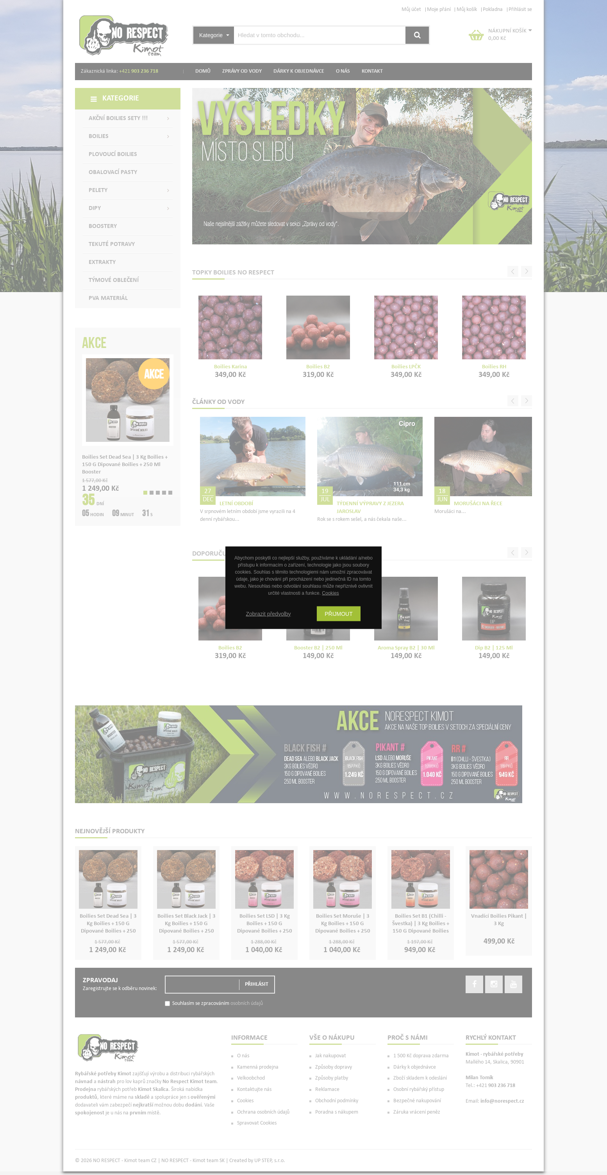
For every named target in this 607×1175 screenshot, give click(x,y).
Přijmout (339, 613)
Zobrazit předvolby (268, 613)
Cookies (330, 593)
